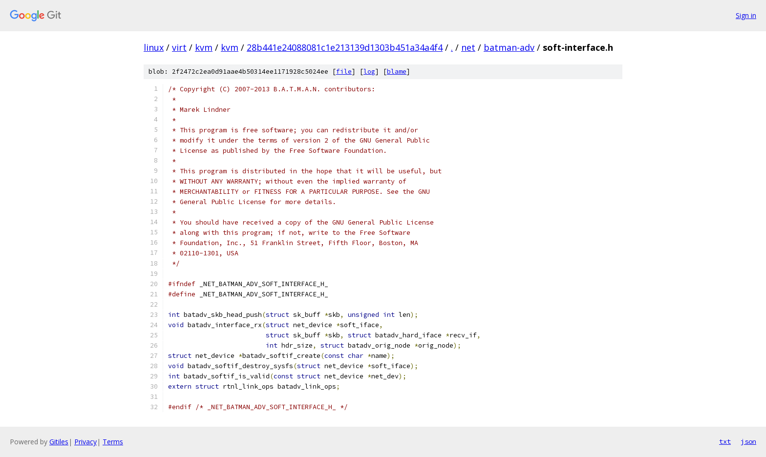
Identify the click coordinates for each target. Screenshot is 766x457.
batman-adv (509, 47)
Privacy (85, 441)
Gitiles (58, 441)
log (369, 71)
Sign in (746, 15)
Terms (113, 441)
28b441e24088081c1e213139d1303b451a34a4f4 (345, 47)
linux (154, 47)
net (468, 47)
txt (725, 441)
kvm (204, 47)
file (344, 71)
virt (179, 47)
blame (396, 71)
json (748, 441)
